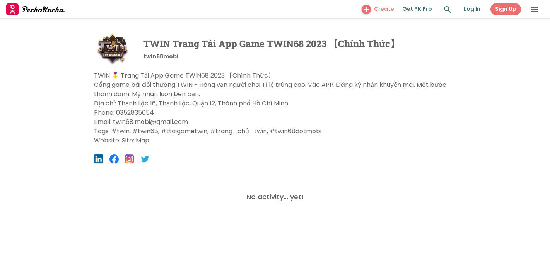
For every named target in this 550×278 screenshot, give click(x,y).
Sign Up (505, 9)
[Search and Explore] (447, 9)
